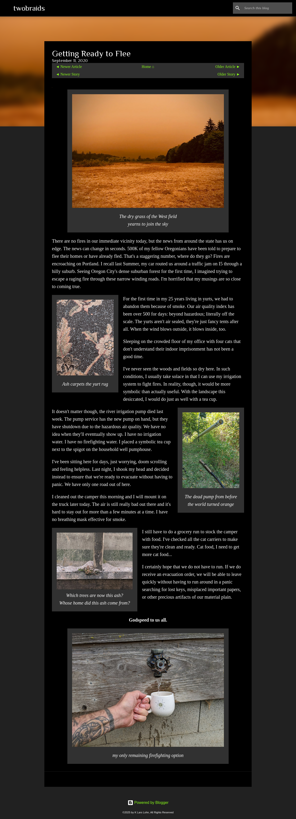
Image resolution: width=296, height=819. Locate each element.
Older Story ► (228, 74)
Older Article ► (227, 67)
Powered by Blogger (148, 803)
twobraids (29, 8)
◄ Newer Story (68, 74)
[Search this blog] (267, 8)
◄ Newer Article (69, 67)
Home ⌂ (148, 67)
